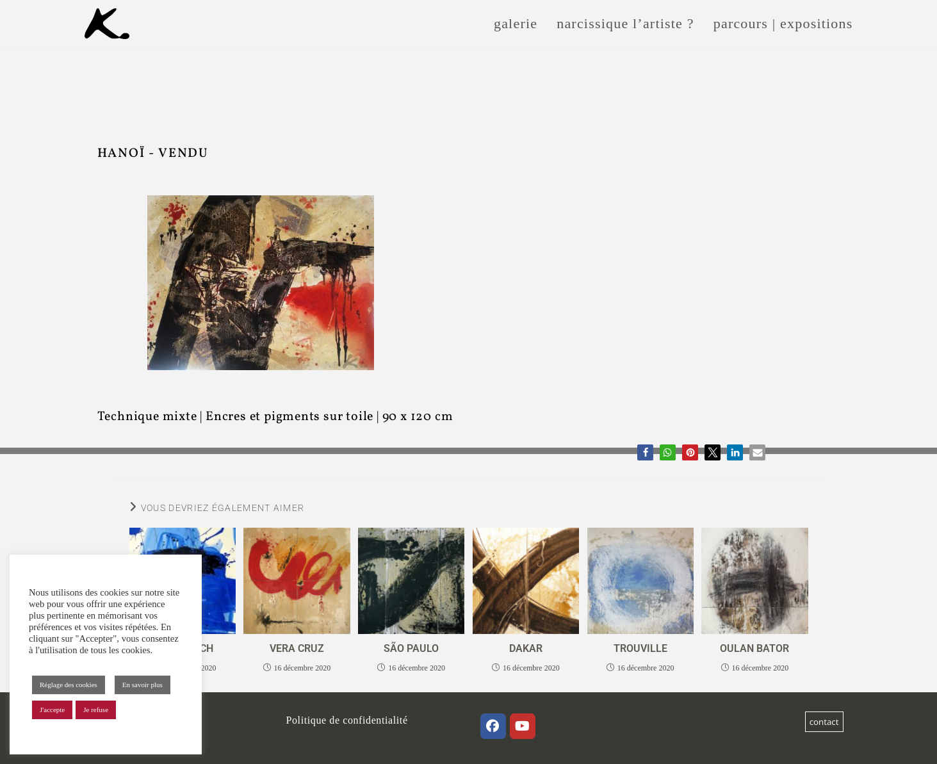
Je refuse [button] (95, 709)
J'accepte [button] (52, 709)
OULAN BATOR (754, 648)
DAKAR (525, 648)
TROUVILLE (640, 648)
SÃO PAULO (411, 648)
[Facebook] (493, 726)
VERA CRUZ (297, 648)
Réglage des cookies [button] (68, 684)
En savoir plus (142, 684)
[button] (645, 452)
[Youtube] (522, 726)
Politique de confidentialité (347, 720)
